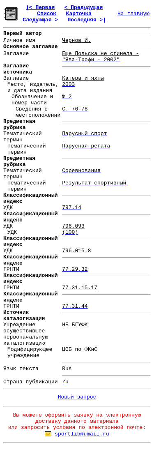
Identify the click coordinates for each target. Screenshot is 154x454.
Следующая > (40, 20)
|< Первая (40, 8)
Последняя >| (86, 20)
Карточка (79, 14)
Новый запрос (77, 397)
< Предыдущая (83, 8)
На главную (133, 14)
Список (46, 14)
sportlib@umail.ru (82, 434)
